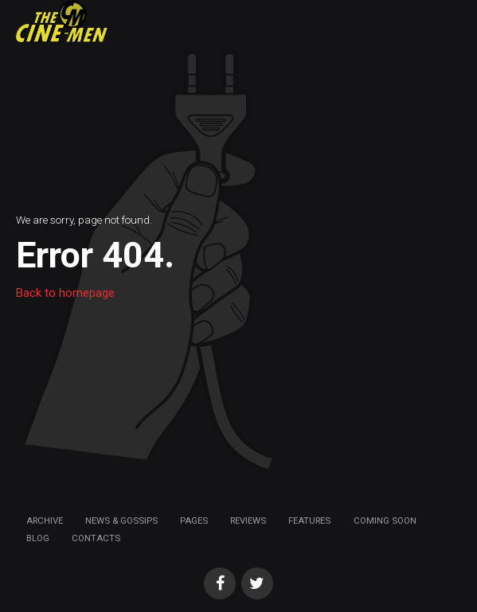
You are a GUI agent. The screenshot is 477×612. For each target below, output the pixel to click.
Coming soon (385, 520)
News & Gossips (121, 520)
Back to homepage (65, 293)
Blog (37, 538)
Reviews (248, 520)
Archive (44, 520)
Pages (194, 520)
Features (309, 520)
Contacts (96, 538)
